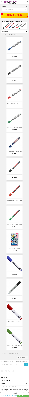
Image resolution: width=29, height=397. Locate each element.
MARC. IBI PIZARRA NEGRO (14, 248)
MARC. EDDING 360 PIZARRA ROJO (14, 200)
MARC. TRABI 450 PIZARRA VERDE (14, 345)
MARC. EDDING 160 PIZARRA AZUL (14, 54)
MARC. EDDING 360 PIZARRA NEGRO (14, 176)
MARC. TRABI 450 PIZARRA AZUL (14, 272)
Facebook (2, 371)
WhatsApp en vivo (22, 395)
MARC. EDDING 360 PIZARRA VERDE (14, 224)
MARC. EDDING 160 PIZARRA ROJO (14, 103)
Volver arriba (22, 357)
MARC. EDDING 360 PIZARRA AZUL (14, 151)
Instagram (13, 371)
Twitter (6, 371)
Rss (9, 371)
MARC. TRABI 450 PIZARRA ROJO (14, 321)
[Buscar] (14, 9)
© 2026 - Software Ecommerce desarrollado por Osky (13, 395)
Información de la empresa (8, 387)
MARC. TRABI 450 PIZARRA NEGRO (14, 297)
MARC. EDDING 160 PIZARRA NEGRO (14, 79)
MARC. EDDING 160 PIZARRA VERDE (14, 127)
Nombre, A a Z (14, 31)
